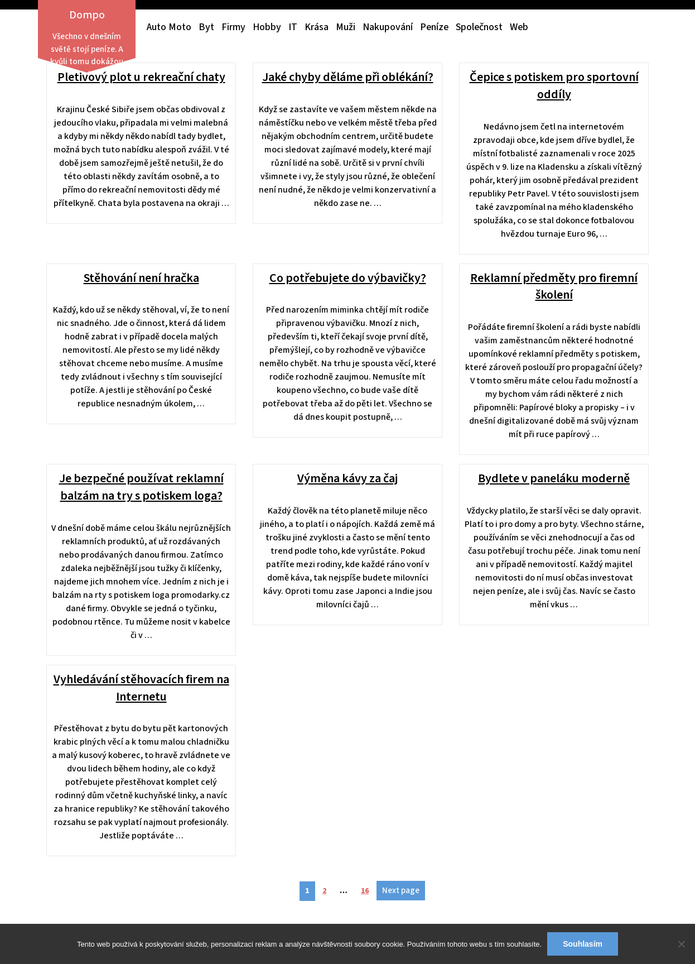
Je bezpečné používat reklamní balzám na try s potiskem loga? (141, 487)
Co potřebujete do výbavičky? (347, 278)
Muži (345, 27)
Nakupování (388, 27)
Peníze (434, 27)
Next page (400, 890)
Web (519, 27)
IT (292, 27)
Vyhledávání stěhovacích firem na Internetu (141, 688)
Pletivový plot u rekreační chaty (141, 77)
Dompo (87, 15)
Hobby (267, 27)
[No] (681, 943)
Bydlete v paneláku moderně (554, 478)
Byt (206, 27)
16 (367, 888)
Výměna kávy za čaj (347, 478)
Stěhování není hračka (141, 278)
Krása (317, 27)
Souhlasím (582, 943)
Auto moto (169, 27)
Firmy (233, 27)
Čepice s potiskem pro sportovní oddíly (554, 85)
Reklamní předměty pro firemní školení (554, 286)
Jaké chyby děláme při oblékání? (347, 77)
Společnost (479, 27)
